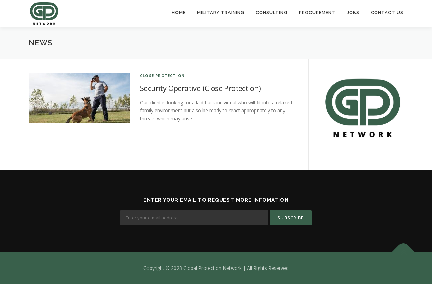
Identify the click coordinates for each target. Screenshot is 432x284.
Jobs (353, 12)
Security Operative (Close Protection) (200, 88)
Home (179, 12)
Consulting (272, 12)
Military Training (220, 12)
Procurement (317, 12)
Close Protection (162, 75)
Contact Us (387, 12)
